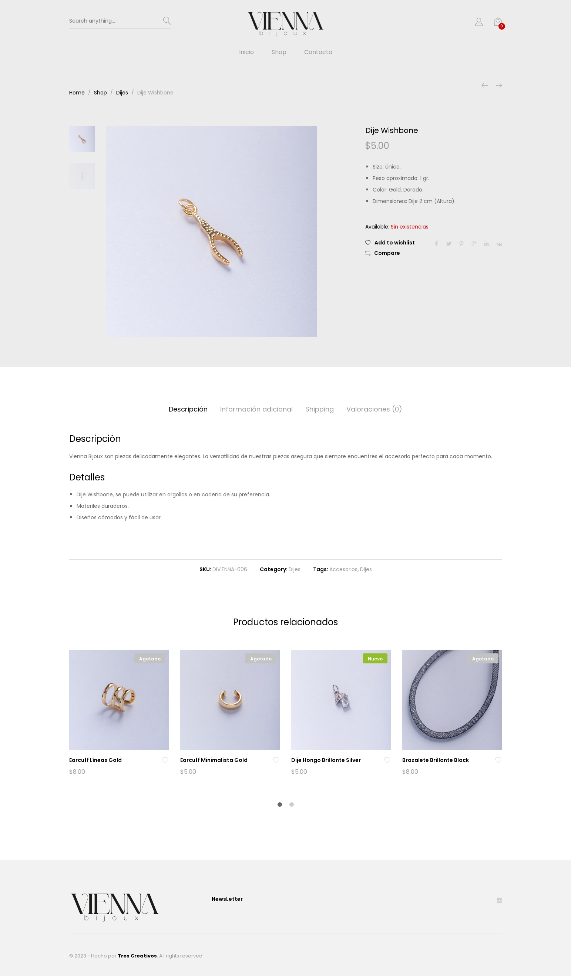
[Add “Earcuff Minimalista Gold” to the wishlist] (276, 760)
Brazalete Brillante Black (435, 760)
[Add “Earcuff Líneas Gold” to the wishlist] (165, 760)
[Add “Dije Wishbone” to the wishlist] (390, 242)
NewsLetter (227, 899)
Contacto (318, 52)
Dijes (294, 569)
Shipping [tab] (319, 409)
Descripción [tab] (188, 409)
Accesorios (343, 569)
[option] (211, 231)
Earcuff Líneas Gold (95, 760)
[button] (382, 253)
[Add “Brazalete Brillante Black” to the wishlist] (498, 760)
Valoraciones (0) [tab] (374, 409)
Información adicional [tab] (256, 409)
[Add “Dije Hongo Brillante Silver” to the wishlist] (387, 760)
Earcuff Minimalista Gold (214, 760)
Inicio (246, 52)
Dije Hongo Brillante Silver (326, 760)
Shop (279, 52)
